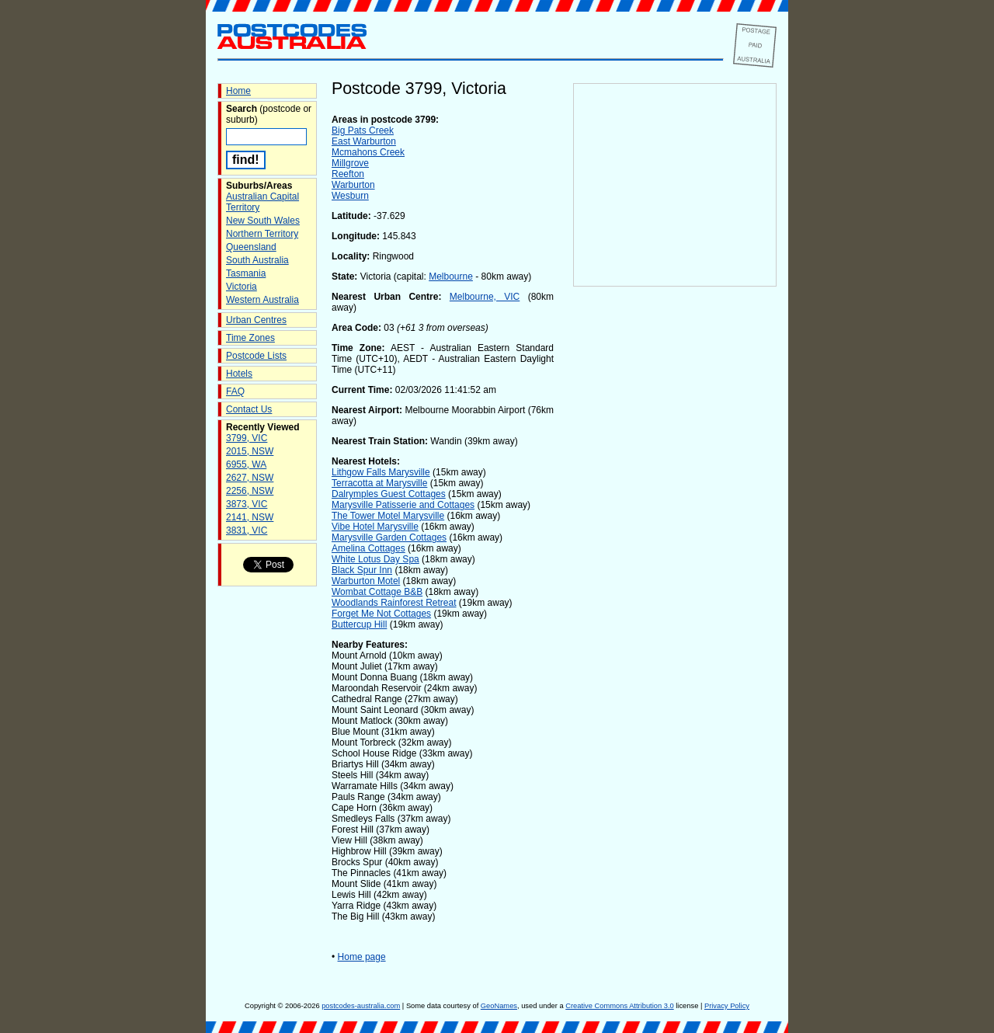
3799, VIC (246, 438)
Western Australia (262, 299)
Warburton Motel (366, 581)
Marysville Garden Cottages (389, 537)
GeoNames (499, 1006)
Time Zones (250, 337)
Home (238, 90)
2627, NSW (249, 477)
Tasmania (246, 273)
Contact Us (249, 409)
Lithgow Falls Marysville (381, 472)
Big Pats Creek (363, 130)
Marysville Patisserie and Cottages (403, 504)
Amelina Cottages (368, 548)
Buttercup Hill (359, 624)
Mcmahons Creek (368, 152)
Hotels (239, 373)
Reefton (348, 174)
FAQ (235, 391)
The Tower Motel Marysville (388, 515)
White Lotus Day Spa (375, 559)
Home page (362, 956)
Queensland (251, 247)
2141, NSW (249, 517)
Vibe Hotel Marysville (375, 526)
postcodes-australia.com (360, 1006)
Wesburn (350, 195)
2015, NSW (249, 451)
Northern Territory (262, 233)
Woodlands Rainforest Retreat (394, 602)
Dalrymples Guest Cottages (389, 494)
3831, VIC (246, 530)
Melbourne (451, 276)
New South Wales (263, 220)
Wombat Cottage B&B (377, 591)
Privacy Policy (726, 1006)
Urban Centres (256, 320)
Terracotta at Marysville (379, 483)
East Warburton (364, 141)
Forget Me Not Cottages (381, 613)
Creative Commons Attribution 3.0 (619, 1006)
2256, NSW (249, 490)
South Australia (257, 260)
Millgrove (350, 163)
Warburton (353, 184)
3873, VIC (246, 504)
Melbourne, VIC (485, 296)
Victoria (241, 286)
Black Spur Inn (362, 570)
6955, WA (246, 464)
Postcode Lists (256, 355)
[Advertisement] (675, 544)
